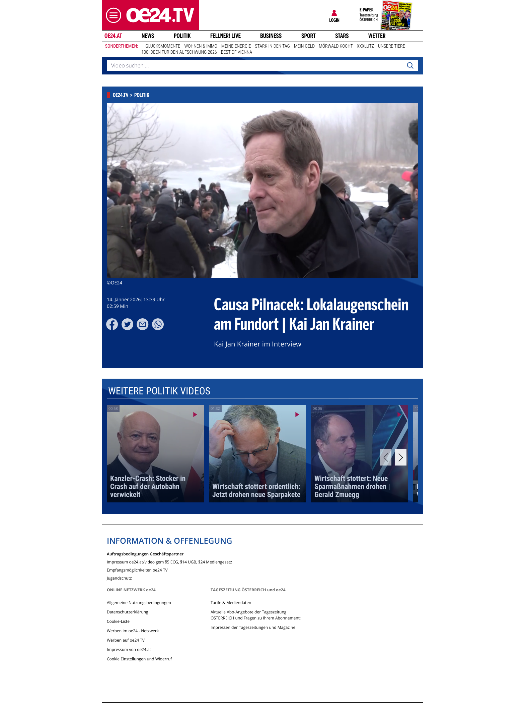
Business (271, 36)
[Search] (410, 65)
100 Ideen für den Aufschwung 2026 (179, 52)
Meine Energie (236, 46)
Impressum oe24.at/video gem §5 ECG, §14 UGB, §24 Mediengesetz (169, 561)
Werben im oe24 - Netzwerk (133, 631)
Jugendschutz (119, 577)
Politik (182, 36)
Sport (308, 36)
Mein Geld (304, 46)
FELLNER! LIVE (225, 36)
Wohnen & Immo (200, 46)
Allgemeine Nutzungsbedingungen (139, 602)
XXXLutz (365, 46)
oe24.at (113, 36)
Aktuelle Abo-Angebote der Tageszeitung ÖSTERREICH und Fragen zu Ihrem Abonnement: (256, 615)
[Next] (400, 457)
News (148, 36)
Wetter (377, 36)
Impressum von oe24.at (129, 649)
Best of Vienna (236, 52)
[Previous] (385, 457)
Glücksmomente (162, 46)
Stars (342, 36)
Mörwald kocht (336, 46)
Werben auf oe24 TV (126, 640)
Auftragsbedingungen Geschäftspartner (145, 553)
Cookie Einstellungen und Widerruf (139, 659)
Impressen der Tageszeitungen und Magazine (253, 627)
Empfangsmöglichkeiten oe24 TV (137, 569)
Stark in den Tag (272, 46)
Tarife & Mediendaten (231, 602)
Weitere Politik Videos (159, 391)
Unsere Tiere (391, 46)
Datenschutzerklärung (127, 612)
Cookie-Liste (118, 621)
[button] (112, 15)
